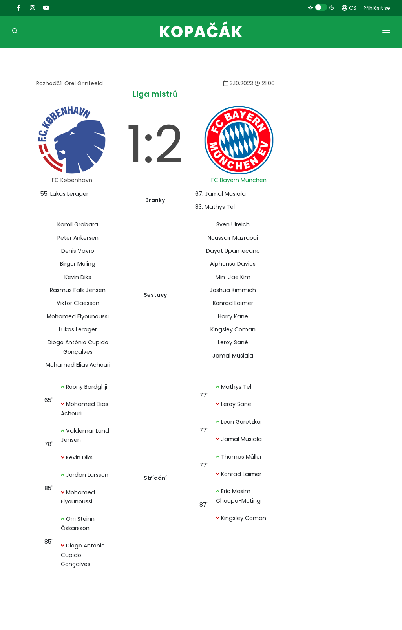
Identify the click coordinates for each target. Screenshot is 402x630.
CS (349, 8)
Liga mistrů (155, 94)
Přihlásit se (377, 8)
